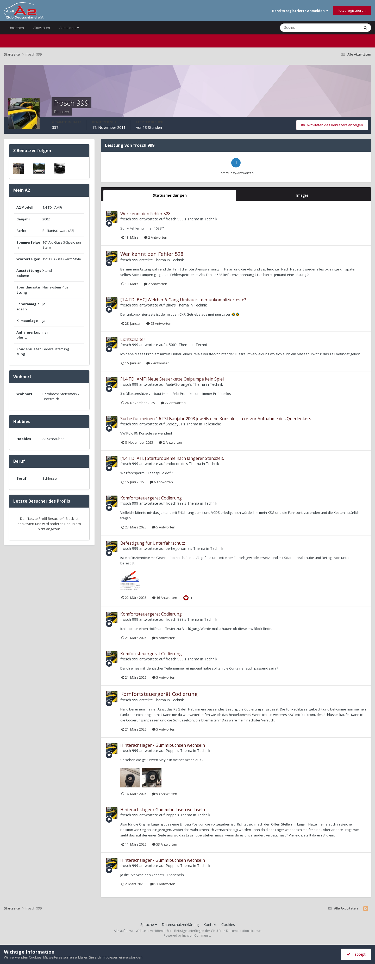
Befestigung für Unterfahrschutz (152, 543)
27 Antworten (173, 402)
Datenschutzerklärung (180, 924)
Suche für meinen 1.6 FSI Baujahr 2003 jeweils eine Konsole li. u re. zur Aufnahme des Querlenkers (215, 418)
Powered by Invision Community (187, 935)
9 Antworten (158, 363)
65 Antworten (158, 323)
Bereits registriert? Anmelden (300, 10)
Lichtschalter (132, 339)
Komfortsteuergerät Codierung (151, 498)
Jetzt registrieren (352, 10)
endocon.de (175, 463)
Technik (210, 218)
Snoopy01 (174, 423)
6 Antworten (161, 482)
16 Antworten (164, 597)
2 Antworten (155, 237)
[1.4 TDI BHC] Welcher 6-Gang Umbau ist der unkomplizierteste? (183, 300)
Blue (169, 305)
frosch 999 (129, 218)
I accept (356, 954)
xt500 (170, 344)
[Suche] (309, 27)
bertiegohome (178, 548)
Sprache (148, 924)
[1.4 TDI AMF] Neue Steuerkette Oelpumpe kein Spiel (172, 379)
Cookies (228, 924)
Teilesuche (212, 423)
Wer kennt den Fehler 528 (145, 213)
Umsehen (16, 27)
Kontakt (210, 924)
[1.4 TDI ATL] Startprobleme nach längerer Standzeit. (172, 458)
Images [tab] (302, 195)
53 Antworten (164, 793)
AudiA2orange (177, 384)
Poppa (171, 750)
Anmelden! (69, 27)
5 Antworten (163, 527)
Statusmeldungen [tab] (170, 195)
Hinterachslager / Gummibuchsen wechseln (162, 745)
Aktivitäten (41, 27)
